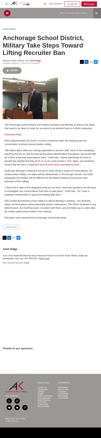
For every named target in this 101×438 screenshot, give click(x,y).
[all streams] (97, 13)
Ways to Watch (44, 406)
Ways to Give (63, 390)
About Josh (44, 258)
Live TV (72, 4)
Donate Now (63, 387)
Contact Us (42, 387)
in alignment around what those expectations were (52, 164)
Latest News (9, 29)
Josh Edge (35, 60)
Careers (41, 392)
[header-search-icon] (45, 4)
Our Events (42, 402)
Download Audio (13, 134)
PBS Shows (55, 4)
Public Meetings (44, 400)
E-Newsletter (43, 404)
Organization (43, 390)
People (40, 394)
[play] (7, 13)
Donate (90, 4)
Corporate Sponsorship (63, 393)
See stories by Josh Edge (16, 262)
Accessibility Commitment (63, 397)
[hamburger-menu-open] (6, 4)
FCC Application (44, 398)
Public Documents (45, 396)
